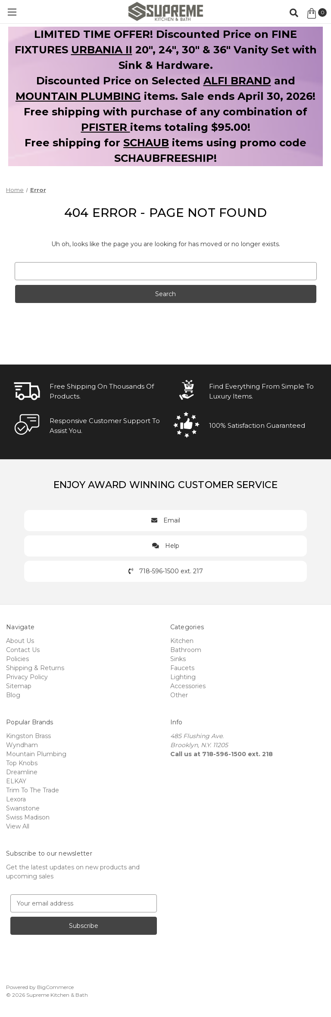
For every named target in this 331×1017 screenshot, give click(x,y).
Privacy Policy (27, 677)
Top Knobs (21, 763)
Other (179, 695)
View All (17, 826)
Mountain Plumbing (36, 754)
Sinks (178, 659)
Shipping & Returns (35, 668)
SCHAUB (146, 142)
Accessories (188, 686)
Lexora (16, 799)
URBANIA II (101, 49)
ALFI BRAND (237, 80)
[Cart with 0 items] (316, 13)
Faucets (182, 668)
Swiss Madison (28, 817)
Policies (17, 659)
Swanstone (23, 808)
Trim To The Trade (32, 790)
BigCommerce (55, 987)
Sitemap (18, 686)
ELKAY (16, 781)
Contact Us (23, 650)
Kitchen (182, 641)
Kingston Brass (28, 736)
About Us (20, 641)
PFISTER (105, 127)
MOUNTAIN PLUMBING (78, 96)
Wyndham (22, 745)
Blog (13, 695)
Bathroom (185, 650)
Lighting (183, 677)
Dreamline (21, 772)
